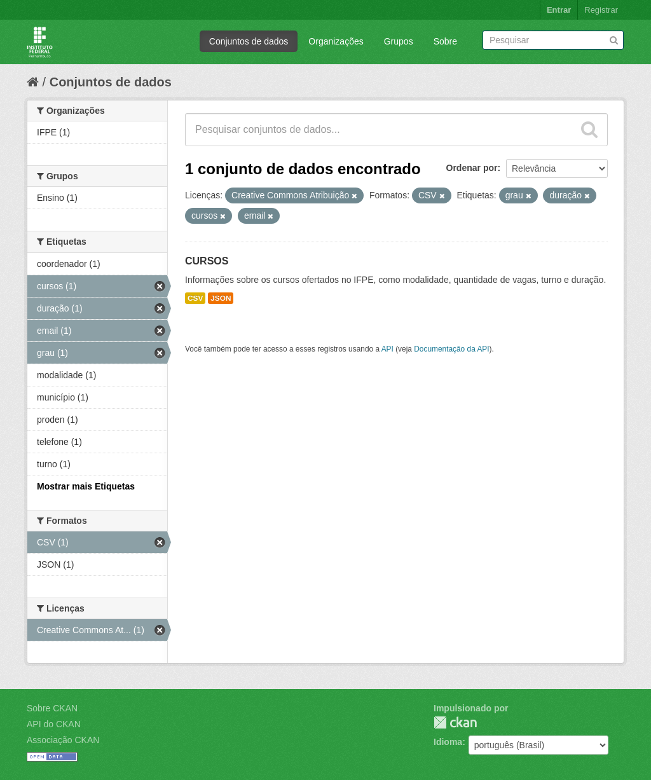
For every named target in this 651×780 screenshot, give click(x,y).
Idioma (448, 742)
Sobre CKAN (52, 708)
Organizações (335, 41)
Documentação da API (451, 349)
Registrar (601, 10)
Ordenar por (472, 168)
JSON (220, 298)
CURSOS (206, 261)
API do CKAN (54, 724)
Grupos (398, 41)
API (387, 349)
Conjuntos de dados (249, 41)
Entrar (559, 10)
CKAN (455, 722)
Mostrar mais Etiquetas (86, 486)
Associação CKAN (63, 740)
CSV (195, 298)
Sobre (445, 41)
